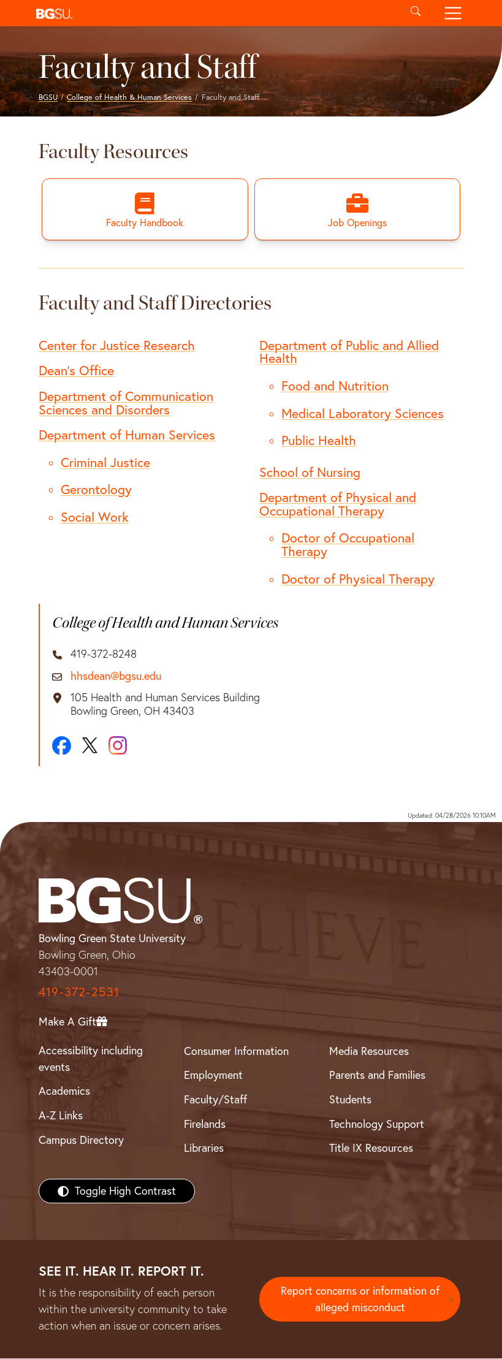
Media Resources (369, 1052)
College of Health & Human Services (129, 97)
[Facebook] (61, 745)
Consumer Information (236, 1052)
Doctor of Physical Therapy (358, 579)
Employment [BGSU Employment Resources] (213, 1075)
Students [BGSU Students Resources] (350, 1100)
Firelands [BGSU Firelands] (205, 1124)
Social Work (95, 517)
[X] (89, 746)
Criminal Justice (105, 463)
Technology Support (376, 1124)
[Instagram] (117, 746)
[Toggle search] (416, 13)
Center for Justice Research (117, 346)
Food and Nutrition (335, 386)
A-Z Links (61, 1116)
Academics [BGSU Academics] (64, 1091)
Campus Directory (81, 1140)
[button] (214, 13)
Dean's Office (76, 371)
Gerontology (96, 490)
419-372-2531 (79, 992)
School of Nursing (309, 472)
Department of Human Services (127, 435)
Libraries (204, 1148)
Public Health (318, 441)
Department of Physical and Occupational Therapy (337, 504)
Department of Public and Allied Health (349, 352)
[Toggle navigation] (453, 13)
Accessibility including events (91, 1059)
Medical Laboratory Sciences (362, 414)
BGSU (48, 97)
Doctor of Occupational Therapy (347, 545)
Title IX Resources (371, 1148)
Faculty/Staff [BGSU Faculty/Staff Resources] (215, 1100)
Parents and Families (377, 1075)
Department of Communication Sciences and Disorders (126, 403)
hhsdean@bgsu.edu (115, 676)
